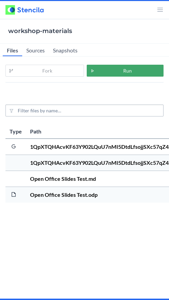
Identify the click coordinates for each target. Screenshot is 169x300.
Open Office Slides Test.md (63, 178)
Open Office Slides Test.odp (64, 194)
